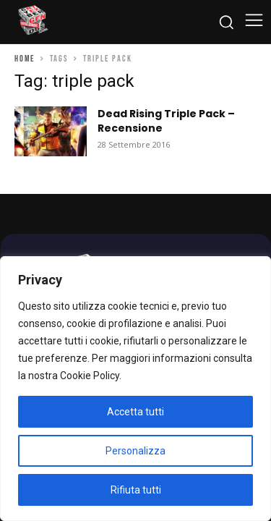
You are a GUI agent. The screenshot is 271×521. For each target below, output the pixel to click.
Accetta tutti (135, 412)
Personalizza (135, 451)
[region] (135, 388)
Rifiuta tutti (136, 490)
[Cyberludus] (32, 22)
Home (24, 59)
